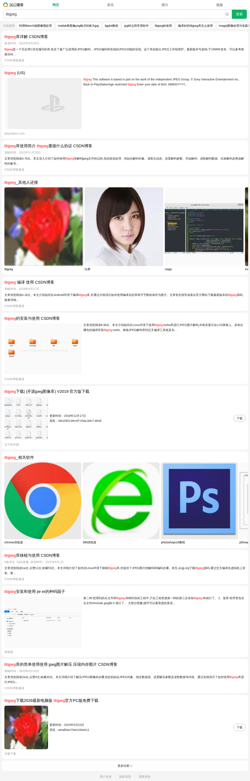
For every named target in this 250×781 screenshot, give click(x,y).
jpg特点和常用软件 (136, 25)
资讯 (110, 5)
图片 (165, 5)
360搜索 (14, 5)
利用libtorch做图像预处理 (35, 25)
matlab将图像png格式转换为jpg (78, 25)
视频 (219, 5)
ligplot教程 (111, 25)
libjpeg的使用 (163, 25)
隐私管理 (125, 776)
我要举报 (144, 776)
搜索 (239, 14)
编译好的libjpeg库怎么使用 (195, 25)
